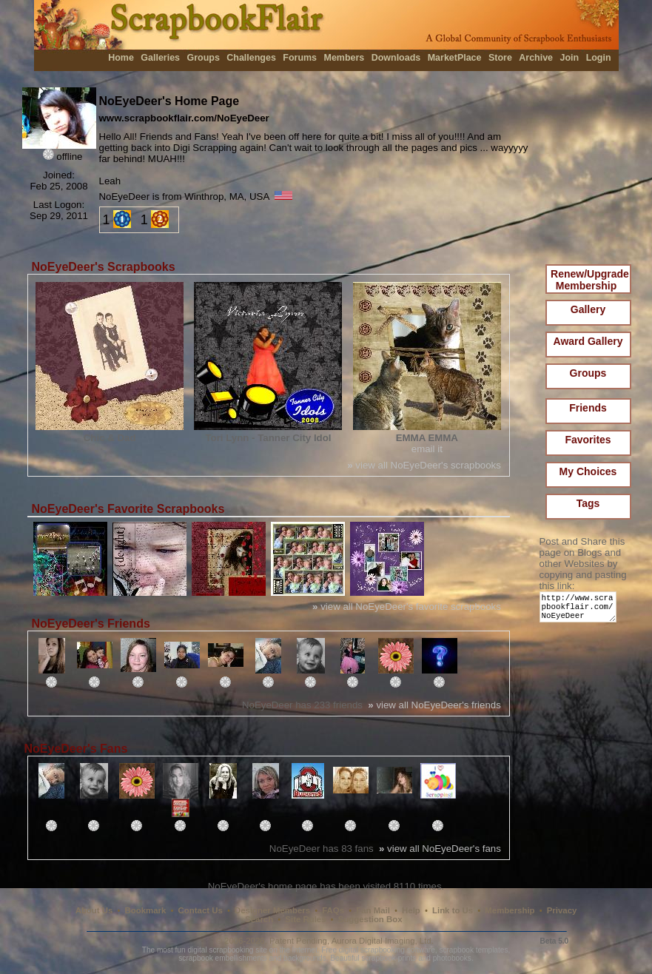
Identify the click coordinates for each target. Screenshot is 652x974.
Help (411, 910)
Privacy (562, 910)
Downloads (396, 58)
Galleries (160, 58)
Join (569, 58)
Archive (536, 58)
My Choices (588, 471)
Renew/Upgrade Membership (590, 280)
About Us (94, 910)
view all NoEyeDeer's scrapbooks (424, 465)
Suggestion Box (370, 919)
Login (598, 58)
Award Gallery (588, 341)
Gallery (588, 309)
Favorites (588, 440)
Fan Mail (373, 910)
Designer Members (272, 910)
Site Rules (305, 919)
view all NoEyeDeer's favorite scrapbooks (406, 606)
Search (259, 919)
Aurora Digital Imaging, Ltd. (383, 940)
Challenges (251, 58)
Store (500, 58)
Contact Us (200, 910)
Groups (202, 58)
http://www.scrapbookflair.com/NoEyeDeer (581, 610)
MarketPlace (455, 58)
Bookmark (146, 910)
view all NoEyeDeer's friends (434, 705)
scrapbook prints (388, 958)
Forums (300, 58)
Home (121, 58)
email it (427, 448)
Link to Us (452, 910)
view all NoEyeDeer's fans (440, 848)
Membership (509, 910)
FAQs (333, 910)
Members (344, 58)
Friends (588, 408)
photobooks (452, 958)
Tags (588, 503)
